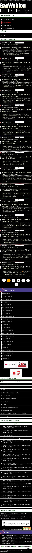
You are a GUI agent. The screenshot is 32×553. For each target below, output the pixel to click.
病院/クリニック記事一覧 (7, 330)
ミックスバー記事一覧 (7, 296)
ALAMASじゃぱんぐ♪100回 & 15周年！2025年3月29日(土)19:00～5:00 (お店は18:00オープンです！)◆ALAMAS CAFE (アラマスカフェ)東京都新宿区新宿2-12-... (16, 163)
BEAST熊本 (6, 416)
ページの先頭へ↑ (28, 548)
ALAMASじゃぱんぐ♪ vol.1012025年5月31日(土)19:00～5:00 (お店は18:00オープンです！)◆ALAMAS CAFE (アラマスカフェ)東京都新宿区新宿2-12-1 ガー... (17, 132)
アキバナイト (6, 401)
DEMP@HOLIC (6, 395)
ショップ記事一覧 (6, 313)
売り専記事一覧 (5, 302)
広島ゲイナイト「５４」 (9, 390)
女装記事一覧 (5, 347)
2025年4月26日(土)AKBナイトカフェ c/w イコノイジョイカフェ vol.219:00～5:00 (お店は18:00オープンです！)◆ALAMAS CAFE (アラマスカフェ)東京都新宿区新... (17, 148)
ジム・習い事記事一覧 (7, 319)
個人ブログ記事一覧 (6, 344)
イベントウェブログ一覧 (8, 19)
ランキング (28, 11)
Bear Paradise (6, 384)
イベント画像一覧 (7, 25)
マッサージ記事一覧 (6, 304)
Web (3, 10)
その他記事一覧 (5, 358)
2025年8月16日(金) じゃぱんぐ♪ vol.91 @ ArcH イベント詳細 (17, 480)
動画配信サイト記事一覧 (7, 350)
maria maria (6, 387)
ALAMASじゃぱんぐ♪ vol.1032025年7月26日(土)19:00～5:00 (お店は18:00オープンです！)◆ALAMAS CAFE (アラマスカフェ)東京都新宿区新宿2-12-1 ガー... (17, 85)
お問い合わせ (26, 547)
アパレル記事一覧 (6, 324)
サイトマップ (18, 547)
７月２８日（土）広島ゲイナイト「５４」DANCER (15, 435)
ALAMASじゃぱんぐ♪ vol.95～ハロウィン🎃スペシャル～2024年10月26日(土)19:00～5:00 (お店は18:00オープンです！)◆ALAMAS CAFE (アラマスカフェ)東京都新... (17, 273)
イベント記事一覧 (7, 22)
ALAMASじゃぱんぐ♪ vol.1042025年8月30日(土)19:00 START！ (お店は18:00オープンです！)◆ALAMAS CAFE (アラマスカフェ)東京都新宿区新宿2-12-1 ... (17, 53)
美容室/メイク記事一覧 (7, 321)
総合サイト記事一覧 (6, 355)
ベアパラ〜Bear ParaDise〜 (9, 398)
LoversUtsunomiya (7, 410)
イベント (20, 42)
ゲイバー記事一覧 (6, 293)
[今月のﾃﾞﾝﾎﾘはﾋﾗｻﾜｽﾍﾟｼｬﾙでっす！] (11, 438)
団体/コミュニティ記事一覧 (8, 333)
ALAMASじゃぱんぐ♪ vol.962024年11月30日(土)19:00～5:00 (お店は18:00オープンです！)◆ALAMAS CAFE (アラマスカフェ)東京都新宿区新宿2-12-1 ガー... (17, 241)
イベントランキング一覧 (8, 28)
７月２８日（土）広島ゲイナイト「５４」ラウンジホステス (17, 483)
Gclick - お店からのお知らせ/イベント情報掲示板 (14, 413)
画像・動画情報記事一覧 (7, 353)
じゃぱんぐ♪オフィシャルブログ (10, 407)
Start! (4, 404)
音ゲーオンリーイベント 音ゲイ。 (11, 392)
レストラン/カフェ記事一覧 (8, 316)
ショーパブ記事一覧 (6, 299)
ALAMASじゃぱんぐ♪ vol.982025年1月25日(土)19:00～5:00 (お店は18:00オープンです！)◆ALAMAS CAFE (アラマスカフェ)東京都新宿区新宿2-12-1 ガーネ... (17, 195)
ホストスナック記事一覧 (7, 307)
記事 (10, 10)
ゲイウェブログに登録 (8, 547)
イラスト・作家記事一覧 (7, 341)
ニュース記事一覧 (6, 327)
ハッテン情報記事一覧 (7, 310)
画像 (18, 10)
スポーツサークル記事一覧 (8, 336)
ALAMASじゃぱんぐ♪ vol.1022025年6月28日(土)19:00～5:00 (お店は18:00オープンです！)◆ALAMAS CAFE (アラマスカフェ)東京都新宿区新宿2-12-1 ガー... (17, 100)
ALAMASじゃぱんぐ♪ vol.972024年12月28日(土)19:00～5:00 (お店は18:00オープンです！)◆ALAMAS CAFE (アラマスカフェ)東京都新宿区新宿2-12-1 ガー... (17, 225)
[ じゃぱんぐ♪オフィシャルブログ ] (10, 44)
